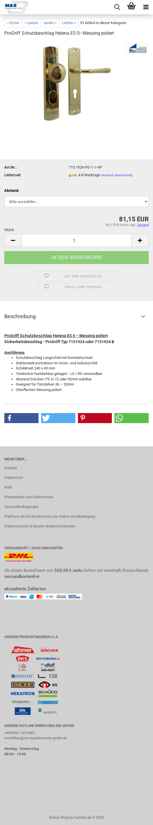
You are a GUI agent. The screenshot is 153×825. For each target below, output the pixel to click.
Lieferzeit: (12, 175)
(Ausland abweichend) (117, 175)
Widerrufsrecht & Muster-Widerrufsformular (39, 526)
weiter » (50, 23)
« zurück (31, 23)
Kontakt (10, 468)
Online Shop (58, 817)
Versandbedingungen (21, 507)
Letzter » (69, 23)
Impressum (13, 477)
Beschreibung (20, 316)
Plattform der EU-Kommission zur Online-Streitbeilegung (49, 516)
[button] (21, 418)
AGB (8, 487)
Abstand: (11, 190)
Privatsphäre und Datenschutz (28, 497)
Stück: (9, 230)
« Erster (13, 23)
